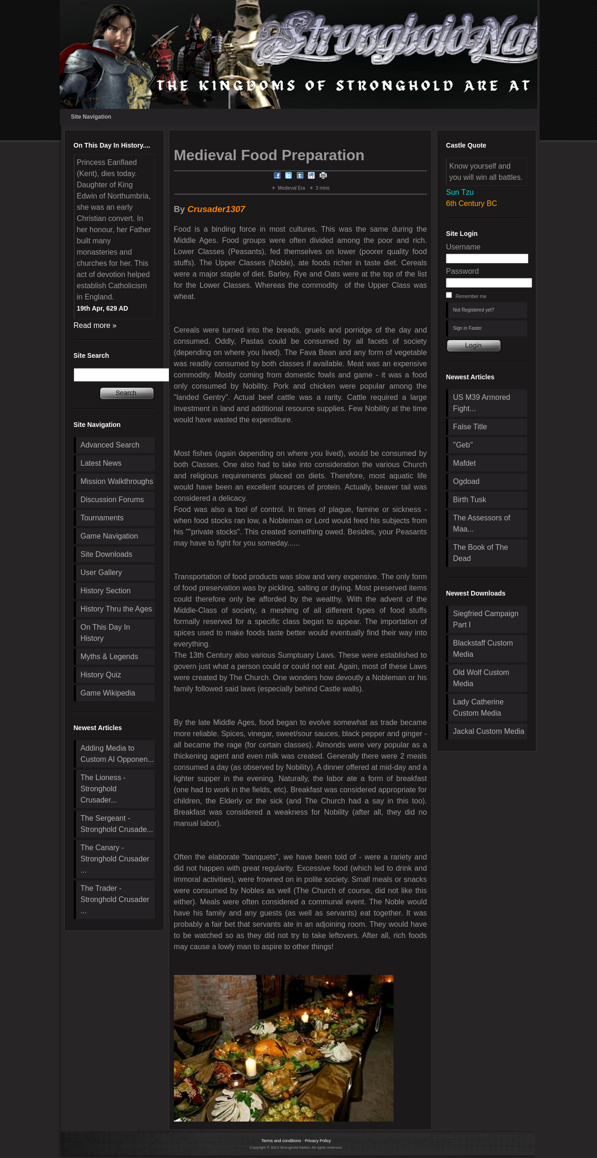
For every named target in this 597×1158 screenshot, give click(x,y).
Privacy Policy (318, 1140)
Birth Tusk (469, 500)
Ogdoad (466, 481)
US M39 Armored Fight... (481, 402)
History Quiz (101, 675)
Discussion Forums (112, 500)
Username (463, 247)
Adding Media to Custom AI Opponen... (117, 753)
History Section (106, 591)
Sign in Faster (467, 328)
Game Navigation (110, 536)
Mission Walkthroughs (117, 481)
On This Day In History (105, 632)
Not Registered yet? (473, 310)
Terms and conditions (281, 1140)
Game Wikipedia (108, 693)
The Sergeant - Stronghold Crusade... (117, 823)
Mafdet (464, 463)
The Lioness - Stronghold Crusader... (103, 789)
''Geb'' (462, 445)
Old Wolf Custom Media (481, 678)
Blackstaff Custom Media (483, 648)
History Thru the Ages (117, 609)
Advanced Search (110, 445)
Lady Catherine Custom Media (478, 707)
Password (462, 271)
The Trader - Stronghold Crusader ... (115, 899)
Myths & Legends (110, 657)
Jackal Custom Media (488, 731)
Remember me (471, 296)
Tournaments (102, 518)
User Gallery (101, 572)
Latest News (101, 463)
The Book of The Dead (480, 552)
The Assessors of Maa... (481, 523)
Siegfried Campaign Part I (486, 619)
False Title (470, 427)
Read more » (95, 325)
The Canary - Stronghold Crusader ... (115, 859)
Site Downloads (106, 554)
